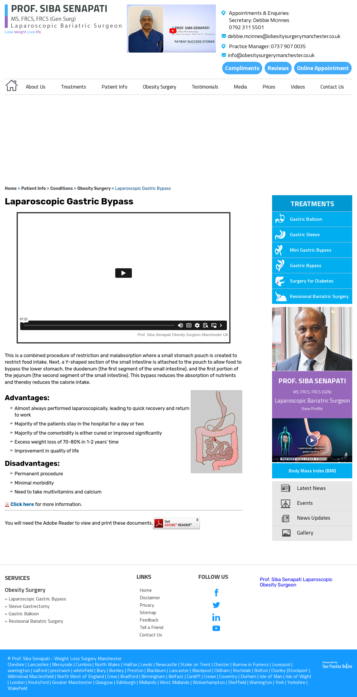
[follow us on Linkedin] (216, 617)
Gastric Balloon (297, 219)
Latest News (311, 488)
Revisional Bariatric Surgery (310, 296)
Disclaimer (150, 597)
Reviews (278, 67)
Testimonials (205, 87)
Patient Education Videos (304, 459)
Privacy (147, 605)
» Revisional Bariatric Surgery (34, 621)
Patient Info (114, 87)
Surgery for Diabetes (303, 280)
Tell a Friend (151, 627)
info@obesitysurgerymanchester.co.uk (271, 55)
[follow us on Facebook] (216, 593)
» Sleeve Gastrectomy (27, 606)
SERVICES (17, 577)
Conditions (62, 188)
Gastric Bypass (296, 265)
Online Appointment (323, 67)
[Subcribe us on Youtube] (216, 629)
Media (240, 87)
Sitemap (148, 612)
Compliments (242, 67)
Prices (269, 87)
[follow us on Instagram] (216, 640)
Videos (298, 87)
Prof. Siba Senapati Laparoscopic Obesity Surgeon (296, 582)
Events (305, 503)
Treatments (73, 87)
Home (11, 188)
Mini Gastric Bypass (301, 249)
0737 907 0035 (288, 46)
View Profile (312, 408)
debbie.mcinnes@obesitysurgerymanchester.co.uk (284, 36)
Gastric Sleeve (296, 234)
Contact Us (332, 87)
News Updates (313, 518)
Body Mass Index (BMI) (312, 470)
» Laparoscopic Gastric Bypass (35, 599)
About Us (35, 87)
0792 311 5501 (246, 27)
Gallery (305, 533)
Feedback (149, 620)
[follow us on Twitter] (216, 605)
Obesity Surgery (159, 87)
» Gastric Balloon (22, 613)
